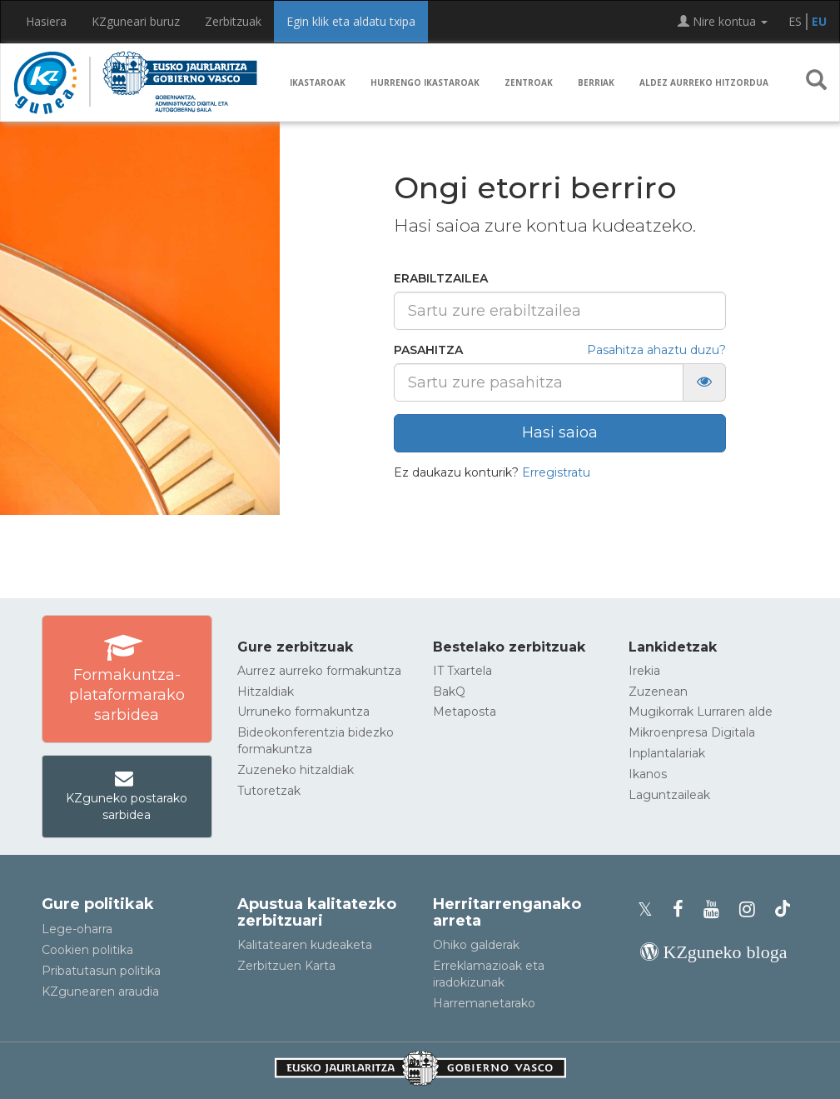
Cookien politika (87, 949)
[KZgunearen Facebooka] (683, 909)
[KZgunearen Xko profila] (650, 909)
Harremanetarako (484, 1003)
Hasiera (46, 21)
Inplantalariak (667, 753)
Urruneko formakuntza (303, 711)
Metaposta (464, 711)
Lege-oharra (77, 929)
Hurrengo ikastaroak (425, 82)
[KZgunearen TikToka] (782, 909)
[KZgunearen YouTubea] (716, 909)
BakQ (449, 691)
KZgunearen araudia (100, 991)
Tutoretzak (269, 790)
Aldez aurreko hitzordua (703, 82)
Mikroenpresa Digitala (692, 732)
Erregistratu (556, 472)
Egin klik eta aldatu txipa (350, 21)
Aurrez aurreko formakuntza (319, 670)
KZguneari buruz (136, 21)
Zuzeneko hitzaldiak (295, 769)
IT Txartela (462, 670)
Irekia (644, 670)
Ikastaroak (317, 82)
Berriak (596, 82)
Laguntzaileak (669, 794)
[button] (816, 83)
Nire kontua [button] (723, 21)
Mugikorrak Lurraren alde (701, 711)
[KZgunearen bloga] (714, 952)
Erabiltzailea (441, 278)
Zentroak (528, 82)
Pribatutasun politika (101, 970)
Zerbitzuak (233, 21)
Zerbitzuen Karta (286, 965)
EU (819, 21)
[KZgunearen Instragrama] (752, 909)
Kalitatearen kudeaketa (304, 944)
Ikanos (648, 774)
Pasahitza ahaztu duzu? (656, 349)
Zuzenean (658, 691)
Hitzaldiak (265, 691)
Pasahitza (428, 349)
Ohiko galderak (476, 944)
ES (795, 21)
